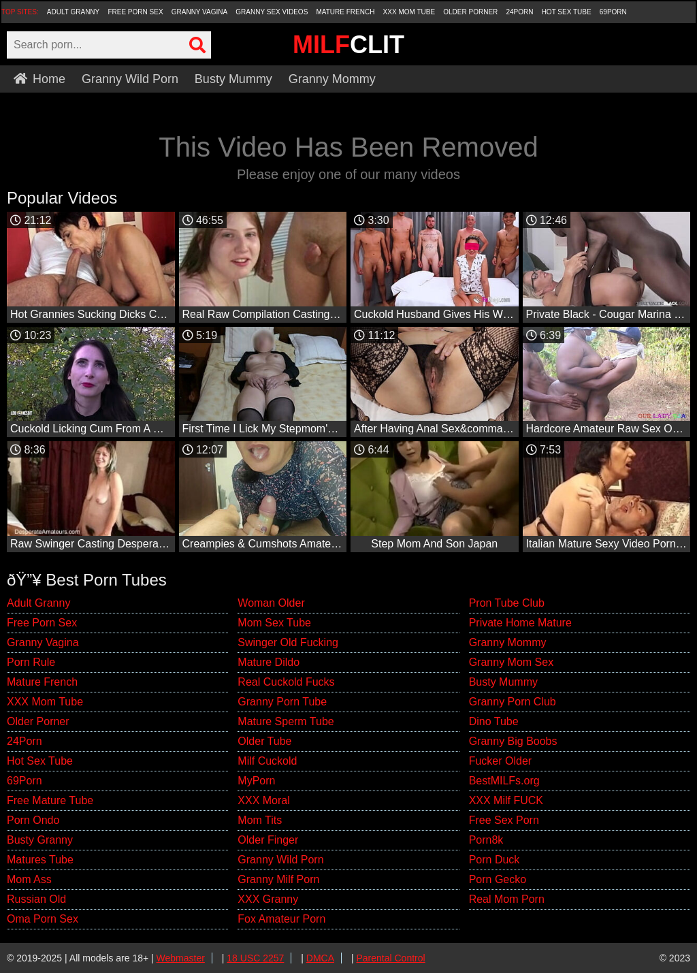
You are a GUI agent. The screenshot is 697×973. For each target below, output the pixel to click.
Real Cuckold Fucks (286, 682)
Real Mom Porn (507, 899)
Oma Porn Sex (42, 919)
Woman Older (271, 603)
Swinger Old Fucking (288, 642)
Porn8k (486, 840)
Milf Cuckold (267, 761)
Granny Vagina (199, 12)
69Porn (613, 12)
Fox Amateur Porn (281, 919)
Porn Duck (494, 859)
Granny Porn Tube (282, 701)
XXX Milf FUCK (506, 800)
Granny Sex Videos (272, 12)
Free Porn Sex (135, 12)
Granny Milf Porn (278, 879)
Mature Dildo (268, 662)
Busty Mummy (233, 79)
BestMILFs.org (504, 780)
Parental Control (390, 958)
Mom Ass (29, 879)
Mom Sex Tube (274, 622)
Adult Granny (73, 12)
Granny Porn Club (512, 701)
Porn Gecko (497, 879)
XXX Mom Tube (409, 12)
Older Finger (268, 840)
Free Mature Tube (50, 800)
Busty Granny (40, 840)
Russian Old (36, 899)
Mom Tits (260, 820)
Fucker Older (500, 761)
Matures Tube (40, 859)
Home (39, 79)
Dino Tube (494, 721)
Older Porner (470, 12)
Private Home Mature (520, 622)
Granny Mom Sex (511, 662)
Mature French (345, 12)
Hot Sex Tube (566, 12)
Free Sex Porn (504, 820)
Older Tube (264, 741)
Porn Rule (31, 662)
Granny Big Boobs (513, 741)
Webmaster (181, 958)
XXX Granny (268, 899)
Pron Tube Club (507, 603)
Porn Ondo (33, 820)
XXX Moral (263, 800)
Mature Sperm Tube (286, 721)
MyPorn (256, 780)
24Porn (519, 12)
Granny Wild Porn (130, 79)
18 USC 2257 (255, 958)
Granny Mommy (332, 79)
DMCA (320, 958)
